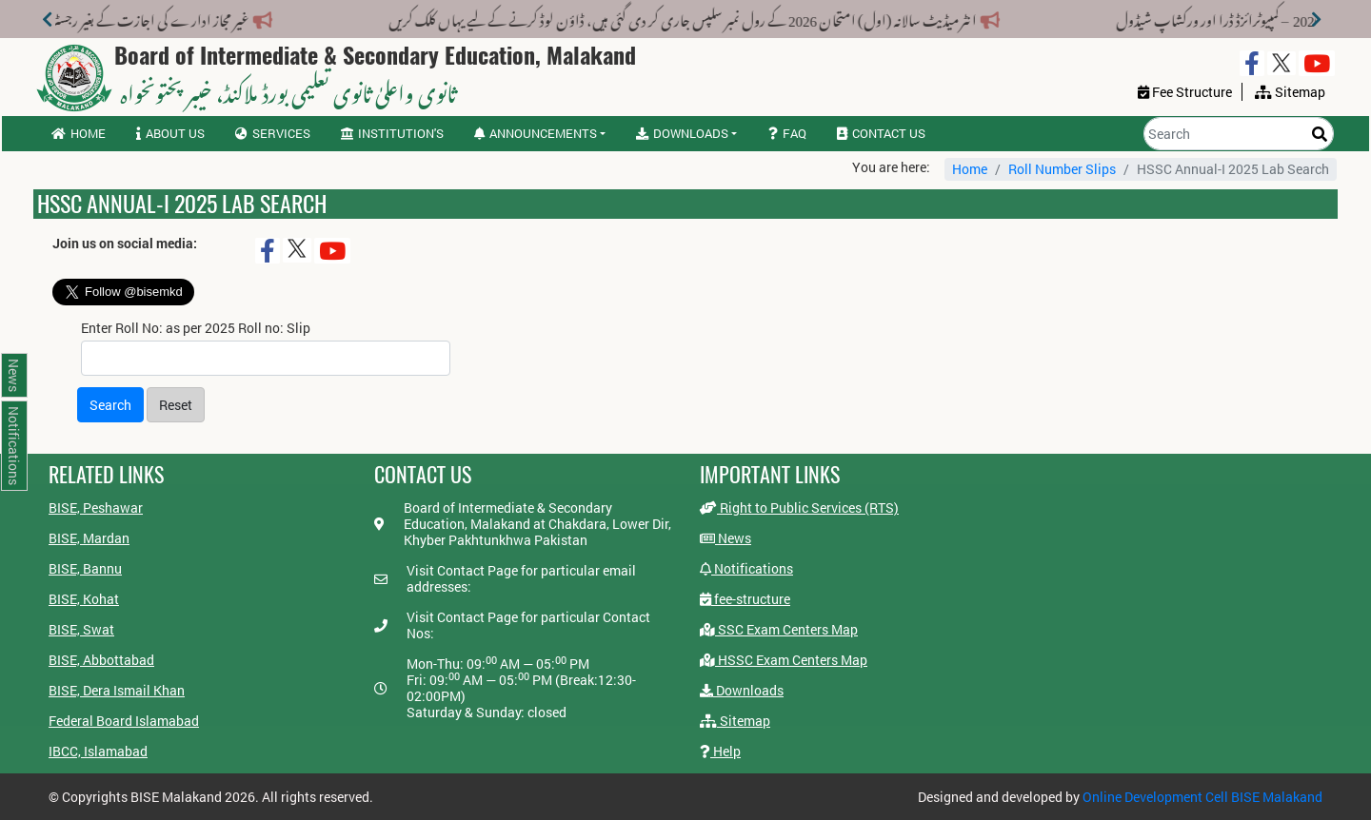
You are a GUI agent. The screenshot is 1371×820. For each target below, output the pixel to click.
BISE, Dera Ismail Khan (117, 690)
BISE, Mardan (89, 538)
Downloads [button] (682, 133)
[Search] (1238, 133)
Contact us (881, 133)
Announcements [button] (535, 133)
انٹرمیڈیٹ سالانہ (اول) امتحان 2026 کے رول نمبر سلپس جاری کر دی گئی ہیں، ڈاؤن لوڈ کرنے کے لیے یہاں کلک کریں (669, 17)
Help (720, 751)
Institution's (392, 133)
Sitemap (735, 721)
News (725, 538)
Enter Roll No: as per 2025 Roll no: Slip (195, 328)
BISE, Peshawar (96, 507)
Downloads (742, 690)
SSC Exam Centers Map (779, 629)
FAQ (787, 133)
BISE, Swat (81, 629)
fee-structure (745, 599)
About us (170, 133)
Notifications (746, 568)
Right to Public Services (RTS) (799, 507)
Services (272, 133)
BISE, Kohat (84, 599)
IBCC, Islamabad (98, 751)
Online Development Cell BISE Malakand (1202, 797)
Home (78, 133)
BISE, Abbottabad (101, 660)
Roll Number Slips (1062, 169)
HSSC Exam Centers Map (783, 660)
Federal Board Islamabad (124, 721)
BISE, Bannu (85, 568)
